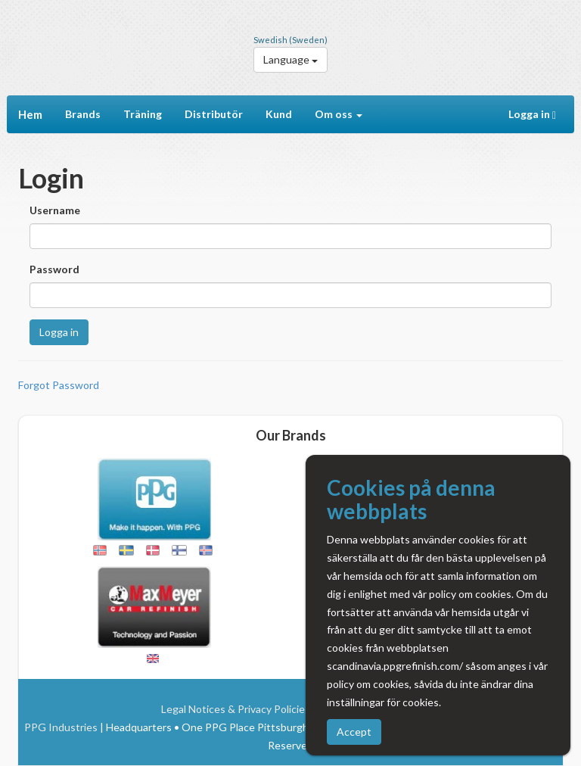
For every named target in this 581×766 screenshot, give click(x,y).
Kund (279, 113)
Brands (83, 113)
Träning (142, 113)
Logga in (535, 114)
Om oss (338, 113)
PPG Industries (61, 727)
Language (290, 59)
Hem (30, 114)
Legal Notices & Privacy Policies (235, 708)
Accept (354, 731)
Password (54, 269)
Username (55, 210)
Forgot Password (58, 384)
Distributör (214, 113)
